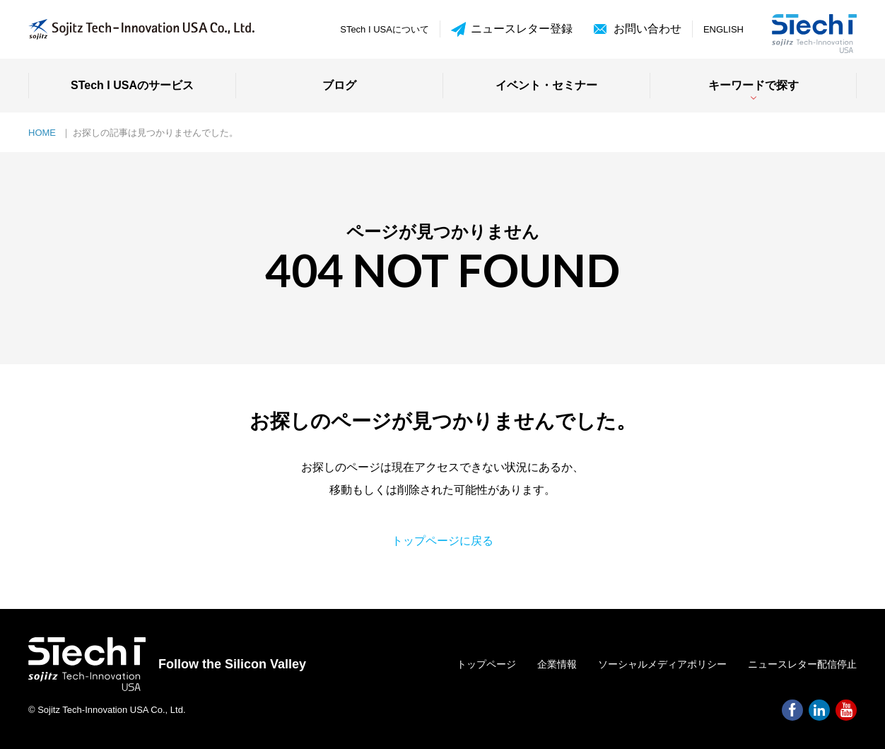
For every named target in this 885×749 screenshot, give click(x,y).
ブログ (339, 85)
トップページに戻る (442, 541)
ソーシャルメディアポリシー (662, 664)
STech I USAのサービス (132, 85)
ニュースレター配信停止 (802, 664)
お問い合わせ (647, 29)
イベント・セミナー (546, 85)
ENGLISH (723, 29)
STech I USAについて (384, 29)
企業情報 (557, 664)
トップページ (486, 664)
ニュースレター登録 (512, 29)
